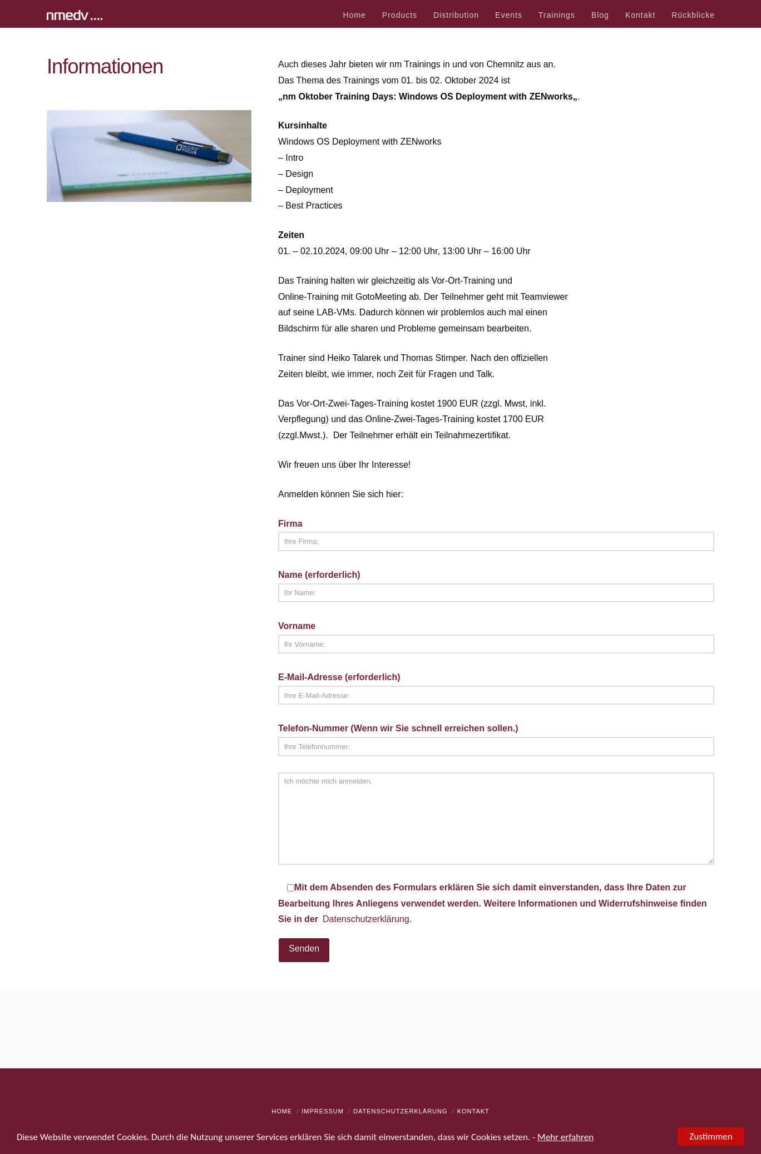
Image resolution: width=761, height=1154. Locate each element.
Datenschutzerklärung (366, 919)
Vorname (496, 636)
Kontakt (473, 1111)
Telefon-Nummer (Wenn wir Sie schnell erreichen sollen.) (496, 738)
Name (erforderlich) (496, 585)
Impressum (323, 1111)
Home (281, 1111)
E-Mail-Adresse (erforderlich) (496, 687)
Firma (496, 533)
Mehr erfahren (565, 1137)
